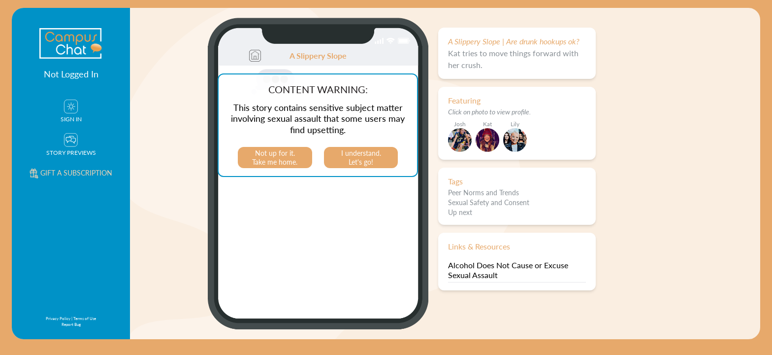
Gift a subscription (71, 173)
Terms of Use (84, 318)
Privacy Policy (58, 318)
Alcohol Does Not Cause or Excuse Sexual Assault (508, 270)
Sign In (71, 111)
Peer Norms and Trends (483, 192)
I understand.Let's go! (361, 157)
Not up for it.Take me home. (274, 157)
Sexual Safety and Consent (488, 202)
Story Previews (71, 145)
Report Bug (71, 324)
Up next (460, 212)
